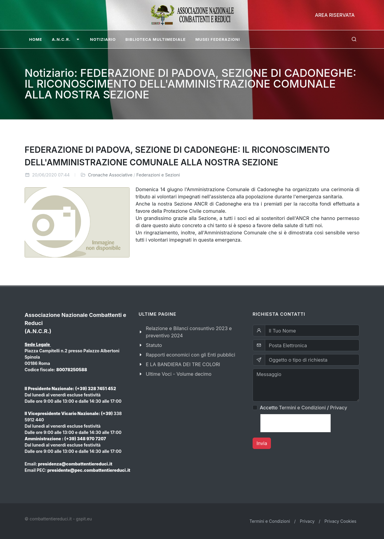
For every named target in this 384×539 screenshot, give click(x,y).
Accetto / (303, 408)
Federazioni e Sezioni (158, 174)
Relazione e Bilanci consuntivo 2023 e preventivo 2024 (189, 332)
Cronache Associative (110, 174)
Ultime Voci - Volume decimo (179, 374)
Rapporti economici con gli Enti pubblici (190, 355)
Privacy (338, 408)
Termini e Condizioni (302, 408)
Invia (261, 443)
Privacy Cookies (340, 521)
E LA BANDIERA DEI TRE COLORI (183, 364)
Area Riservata (335, 15)
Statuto (154, 345)
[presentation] (295, 423)
